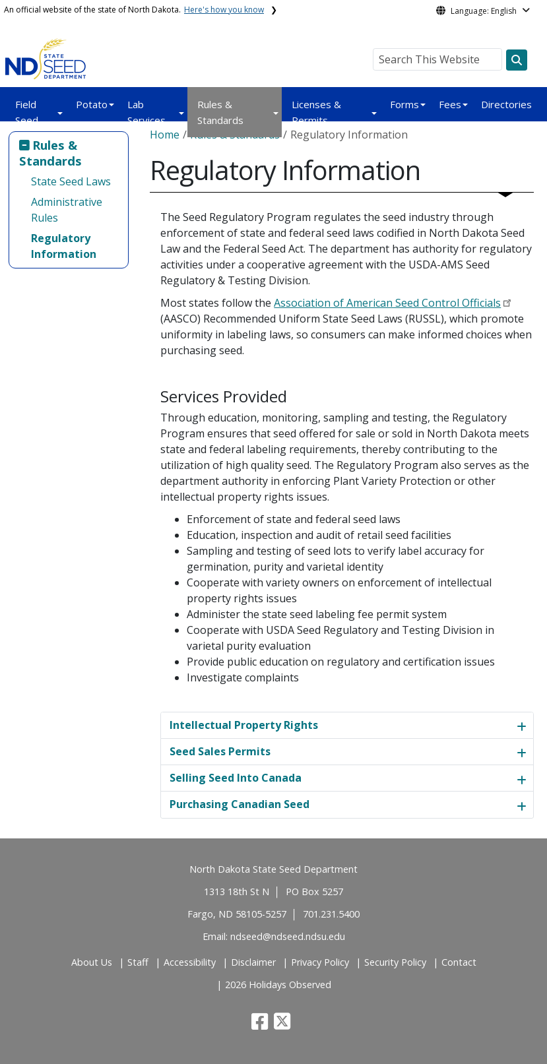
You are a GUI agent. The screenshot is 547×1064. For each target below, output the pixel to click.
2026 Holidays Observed (278, 984)
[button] (261, 1024)
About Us (91, 962)
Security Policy (395, 962)
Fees (450, 104)
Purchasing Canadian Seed (239, 804)
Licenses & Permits (316, 112)
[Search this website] (516, 60)
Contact (458, 962)
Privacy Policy (320, 962)
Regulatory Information (63, 246)
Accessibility (190, 962)
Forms (404, 104)
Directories (506, 104)
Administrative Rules (66, 210)
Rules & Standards (220, 112)
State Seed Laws (71, 181)
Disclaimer (253, 962)
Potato (92, 104)
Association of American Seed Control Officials (387, 303)
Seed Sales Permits (220, 751)
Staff (137, 962)
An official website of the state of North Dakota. (134, 9)
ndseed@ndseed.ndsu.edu (287, 936)
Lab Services (146, 112)
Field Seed (26, 112)
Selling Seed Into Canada (236, 777)
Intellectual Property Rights (244, 725)
